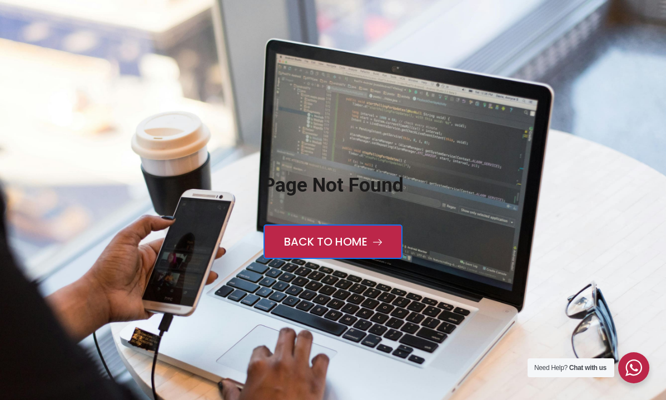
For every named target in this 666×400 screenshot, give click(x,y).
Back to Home (333, 241)
